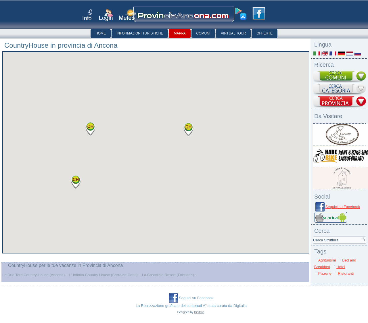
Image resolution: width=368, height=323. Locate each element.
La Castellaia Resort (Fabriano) (168, 275)
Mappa (179, 33)
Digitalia (240, 305)
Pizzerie (324, 273)
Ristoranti (346, 273)
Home (100, 33)
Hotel (340, 267)
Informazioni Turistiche (139, 33)
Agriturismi (327, 260)
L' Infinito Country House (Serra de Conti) (103, 275)
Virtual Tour (233, 33)
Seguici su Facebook (342, 207)
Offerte (264, 33)
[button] (188, 129)
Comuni (203, 33)
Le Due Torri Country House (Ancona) (33, 275)
